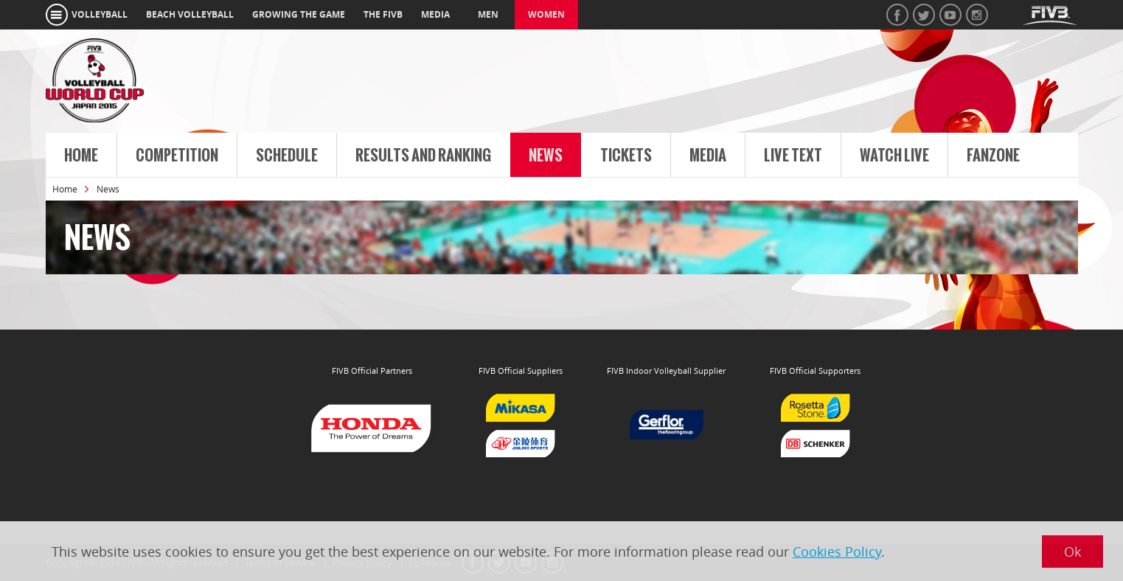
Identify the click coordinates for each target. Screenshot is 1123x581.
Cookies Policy (837, 551)
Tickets (626, 156)
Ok (1072, 551)
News (546, 156)
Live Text (793, 156)
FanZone (993, 156)
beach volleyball (190, 14)
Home (81, 156)
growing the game (298, 14)
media (435, 14)
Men (488, 14)
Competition (177, 156)
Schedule (287, 156)
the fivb (383, 14)
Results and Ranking (423, 156)
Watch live (894, 156)
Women (546, 14)
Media (707, 156)
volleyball (100, 14)
